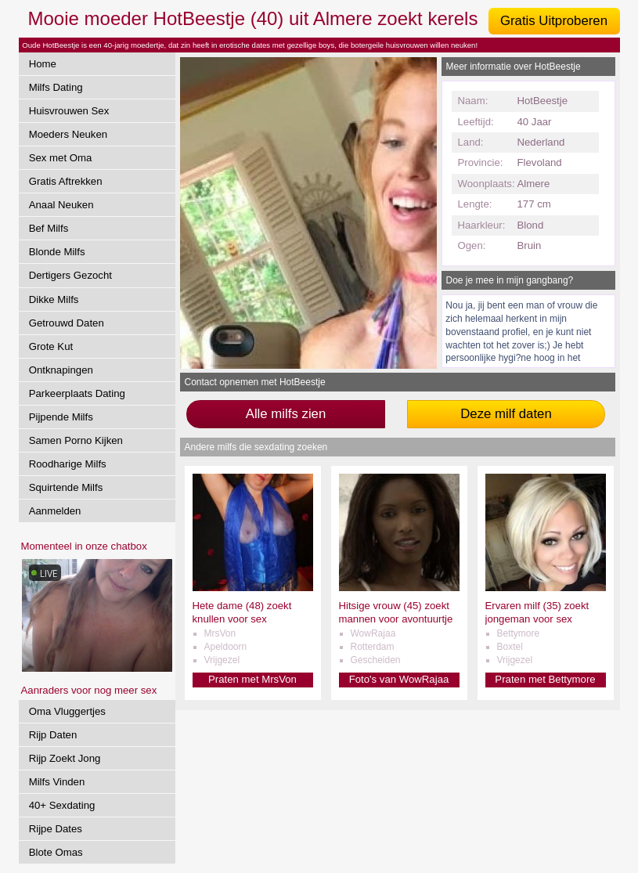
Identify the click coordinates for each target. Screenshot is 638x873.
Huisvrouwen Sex (69, 111)
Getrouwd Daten (66, 323)
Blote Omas (56, 852)
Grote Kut (51, 346)
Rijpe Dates (55, 829)
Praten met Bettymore (545, 679)
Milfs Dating (56, 87)
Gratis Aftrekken (66, 181)
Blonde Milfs (57, 252)
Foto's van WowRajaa (399, 679)
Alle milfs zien (286, 413)
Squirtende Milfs (66, 487)
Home (42, 64)
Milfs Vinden (57, 782)
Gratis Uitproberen (553, 20)
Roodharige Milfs (67, 464)
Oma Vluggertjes (67, 711)
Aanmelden (55, 511)
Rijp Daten (53, 735)
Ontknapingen (61, 370)
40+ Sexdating (62, 805)
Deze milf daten (506, 413)
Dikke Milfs (54, 299)
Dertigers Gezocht (70, 275)
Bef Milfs (49, 228)
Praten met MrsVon (252, 679)
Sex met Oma (60, 158)
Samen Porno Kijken (76, 440)
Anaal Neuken (61, 205)
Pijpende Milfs (61, 417)
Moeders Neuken (68, 134)
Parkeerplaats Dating (77, 393)
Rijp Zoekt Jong (65, 758)
